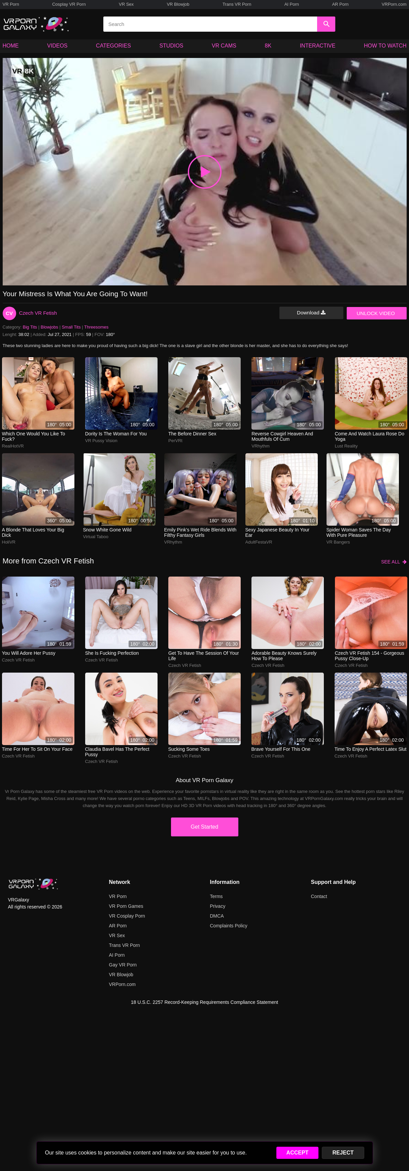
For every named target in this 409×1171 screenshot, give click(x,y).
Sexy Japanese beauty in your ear (277, 532)
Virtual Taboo (95, 536)
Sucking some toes (189, 749)
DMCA (217, 916)
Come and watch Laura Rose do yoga (369, 436)
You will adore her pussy (29, 653)
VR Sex (126, 4)
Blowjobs (49, 327)
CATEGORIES (113, 46)
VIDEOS (57, 46)
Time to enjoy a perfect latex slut (371, 749)
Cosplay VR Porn (69, 4)
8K (268, 46)
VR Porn (11, 4)
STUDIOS (171, 46)
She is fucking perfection (112, 653)
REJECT (342, 1152)
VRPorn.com (394, 4)
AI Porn (291, 4)
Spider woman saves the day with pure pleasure (359, 532)
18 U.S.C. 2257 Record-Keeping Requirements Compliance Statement (204, 1002)
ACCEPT (297, 1152)
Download (311, 312)
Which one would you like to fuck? (33, 436)
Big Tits (30, 327)
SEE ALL (393, 561)
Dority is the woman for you (116, 433)
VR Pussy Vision (101, 440)
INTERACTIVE (318, 46)
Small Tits (71, 327)
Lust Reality (346, 446)
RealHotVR (13, 446)
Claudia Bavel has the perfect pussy (117, 751)
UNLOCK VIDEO (376, 313)
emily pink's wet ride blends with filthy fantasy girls (200, 532)
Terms (216, 896)
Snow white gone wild (107, 529)
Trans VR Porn (237, 4)
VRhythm (260, 446)
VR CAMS (224, 46)
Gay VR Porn (123, 964)
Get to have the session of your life (203, 655)
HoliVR (8, 542)
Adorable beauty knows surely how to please (283, 655)
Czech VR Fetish (38, 313)
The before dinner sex (192, 433)
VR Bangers (338, 542)
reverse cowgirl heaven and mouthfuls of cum (282, 436)
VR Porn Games (126, 906)
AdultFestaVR (258, 542)
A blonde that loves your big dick (33, 532)
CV (9, 313)
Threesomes (96, 327)
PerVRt (175, 440)
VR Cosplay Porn (127, 916)
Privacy (218, 906)
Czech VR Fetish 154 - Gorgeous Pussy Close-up (369, 655)
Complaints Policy (228, 925)
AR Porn (340, 4)
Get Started (204, 827)
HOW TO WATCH (385, 46)
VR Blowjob (178, 4)
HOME (11, 46)
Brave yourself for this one (281, 749)
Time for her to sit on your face (37, 749)
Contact (319, 896)
